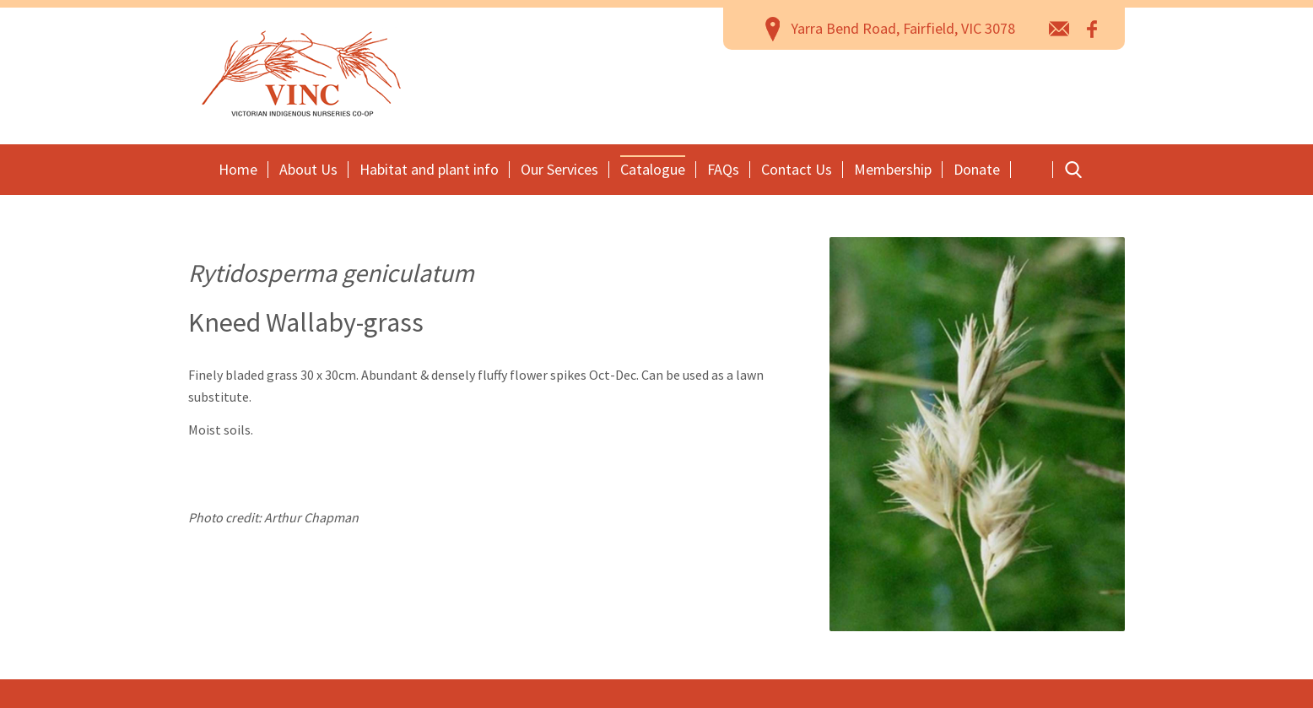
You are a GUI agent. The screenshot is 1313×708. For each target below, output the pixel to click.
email (1059, 28)
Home (238, 169)
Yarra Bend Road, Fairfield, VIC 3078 (903, 28)
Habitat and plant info (429, 169)
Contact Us (796, 169)
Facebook (1093, 28)
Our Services (559, 169)
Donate (977, 169)
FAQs (723, 169)
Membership (893, 169)
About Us (308, 169)
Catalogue (652, 169)
